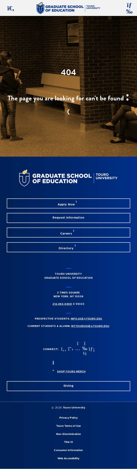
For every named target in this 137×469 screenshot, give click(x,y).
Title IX (68, 442)
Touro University (74, 407)
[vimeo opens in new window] (84, 349)
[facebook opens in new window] (63, 349)
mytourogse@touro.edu (90, 326)
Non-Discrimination (68, 434)
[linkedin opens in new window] (91, 349)
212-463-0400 (62, 304)
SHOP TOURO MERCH (71, 371)
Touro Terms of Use (68, 426)
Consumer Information (68, 450)
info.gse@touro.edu (86, 319)
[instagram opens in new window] (77, 349)
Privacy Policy (68, 418)
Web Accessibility (68, 458)
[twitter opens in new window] (70, 349)
